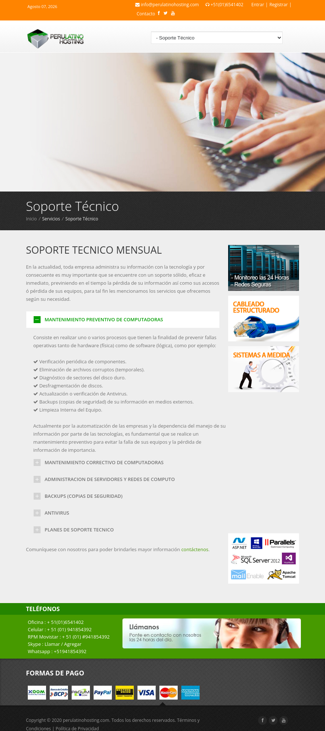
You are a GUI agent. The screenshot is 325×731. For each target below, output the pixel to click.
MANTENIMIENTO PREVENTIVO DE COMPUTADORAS (104, 319)
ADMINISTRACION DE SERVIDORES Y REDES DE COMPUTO (110, 479)
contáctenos (194, 549)
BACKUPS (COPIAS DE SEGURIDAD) (83, 496)
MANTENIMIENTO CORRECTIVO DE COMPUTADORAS (104, 462)
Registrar (278, 4)
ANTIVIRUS (57, 513)
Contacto (146, 14)
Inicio (31, 219)
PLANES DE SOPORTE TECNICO (79, 529)
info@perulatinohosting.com (167, 4)
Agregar (73, 644)
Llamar (52, 644)
